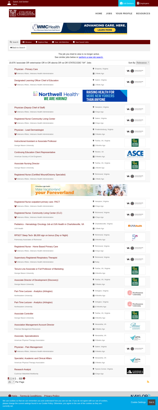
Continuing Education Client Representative (34, 152)
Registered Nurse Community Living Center (34, 119)
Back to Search (17, 48)
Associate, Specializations (26, 336)
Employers (143, 3)
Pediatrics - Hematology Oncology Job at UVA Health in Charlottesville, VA (49, 224)
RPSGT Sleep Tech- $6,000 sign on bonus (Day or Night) (41, 235)
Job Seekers (127, 3)
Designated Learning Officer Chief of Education (36, 80)
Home (98, 13)
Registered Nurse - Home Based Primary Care (36, 246)
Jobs (109, 13)
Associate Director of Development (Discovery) (36, 280)
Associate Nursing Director (26, 163)
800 (20, 378)
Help (12, 395)
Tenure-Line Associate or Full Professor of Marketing (39, 269)
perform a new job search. (91, 57)
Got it (151, 402)
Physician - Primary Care (26, 69)
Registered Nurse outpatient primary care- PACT (37, 202)
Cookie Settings (138, 402)
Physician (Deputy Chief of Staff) (29, 107)
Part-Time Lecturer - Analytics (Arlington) (33, 291)
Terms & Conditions (31, 395)
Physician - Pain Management (28, 347)
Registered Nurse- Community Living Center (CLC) (38, 213)
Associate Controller (23, 314)
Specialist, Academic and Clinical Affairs (33, 358)
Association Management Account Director (34, 325)
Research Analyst (22, 369)
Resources (143, 13)
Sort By (131, 63)
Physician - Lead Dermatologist (29, 130)
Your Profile (124, 13)
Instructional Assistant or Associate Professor (35, 141)
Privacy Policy (51, 395)
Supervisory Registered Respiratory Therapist (35, 258)
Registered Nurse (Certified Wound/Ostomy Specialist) (40, 175)
